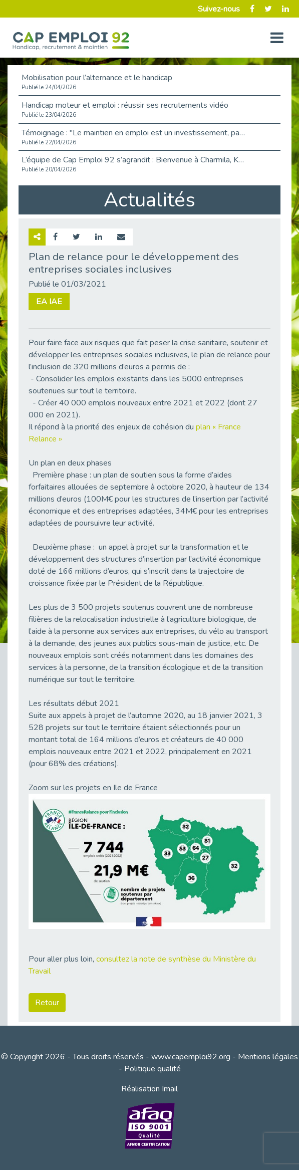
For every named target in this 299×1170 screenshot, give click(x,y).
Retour (47, 1002)
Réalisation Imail (149, 1088)
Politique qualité (152, 1068)
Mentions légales (268, 1056)
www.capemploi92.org (190, 1056)
